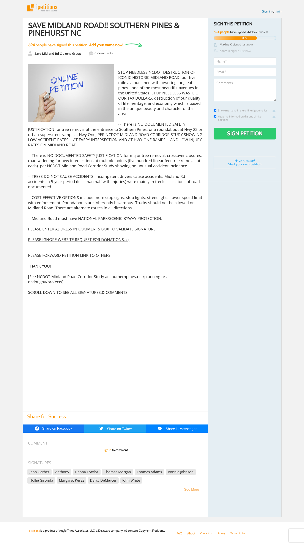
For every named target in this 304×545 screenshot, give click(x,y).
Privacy (224, 533)
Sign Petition (245, 135)
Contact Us (207, 533)
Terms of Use (242, 533)
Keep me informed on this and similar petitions (237, 119)
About (191, 533)
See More (191, 491)
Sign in (267, 13)
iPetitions (45, 8)
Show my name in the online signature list (240, 111)
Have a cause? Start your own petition (244, 164)
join (279, 13)
